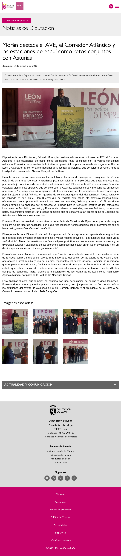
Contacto (60, 494)
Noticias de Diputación (18, 20)
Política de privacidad (60, 509)
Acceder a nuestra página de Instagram (74, 478)
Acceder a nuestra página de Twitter (60, 478)
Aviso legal (60, 501)
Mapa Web (60, 532)
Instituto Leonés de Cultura (60, 451)
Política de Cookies (61, 517)
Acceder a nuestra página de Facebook (67, 478)
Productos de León (60, 458)
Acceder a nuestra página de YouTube (47, 478)
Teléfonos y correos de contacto (60, 436)
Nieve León (61, 462)
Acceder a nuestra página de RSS (53, 478)
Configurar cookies (61, 540)
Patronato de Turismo (61, 454)
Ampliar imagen (15, 321)
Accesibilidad (60, 525)
